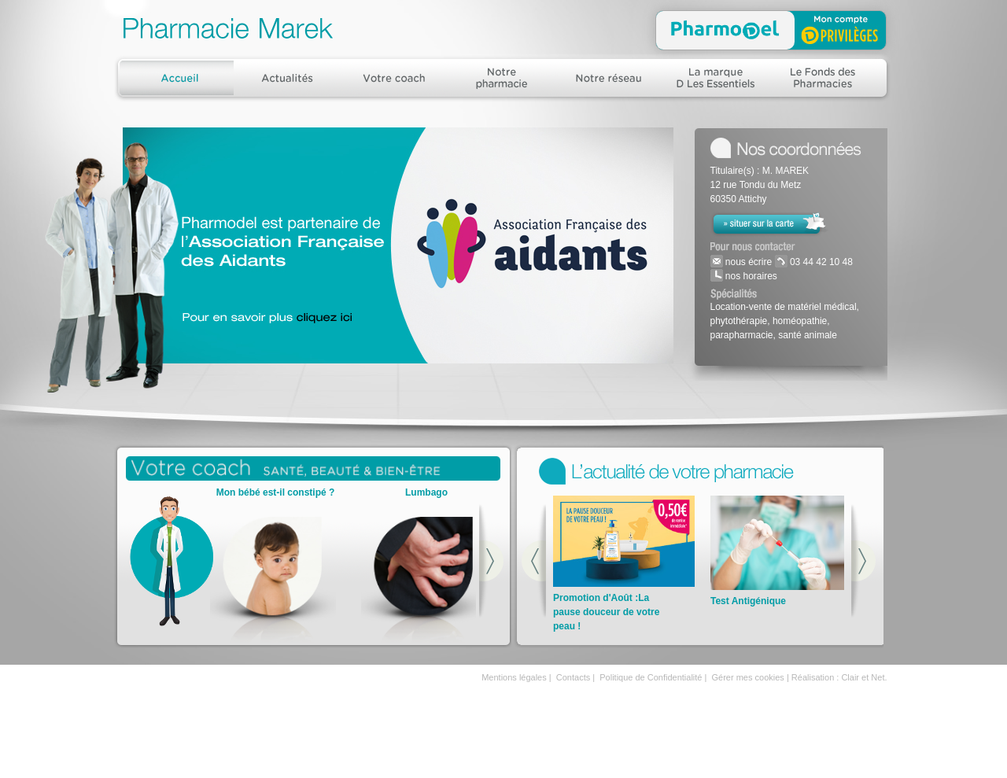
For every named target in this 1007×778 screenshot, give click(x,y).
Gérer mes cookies (748, 677)
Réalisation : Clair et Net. (839, 677)
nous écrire (748, 261)
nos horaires (750, 276)
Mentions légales (514, 677)
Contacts (573, 677)
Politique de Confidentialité (650, 677)
